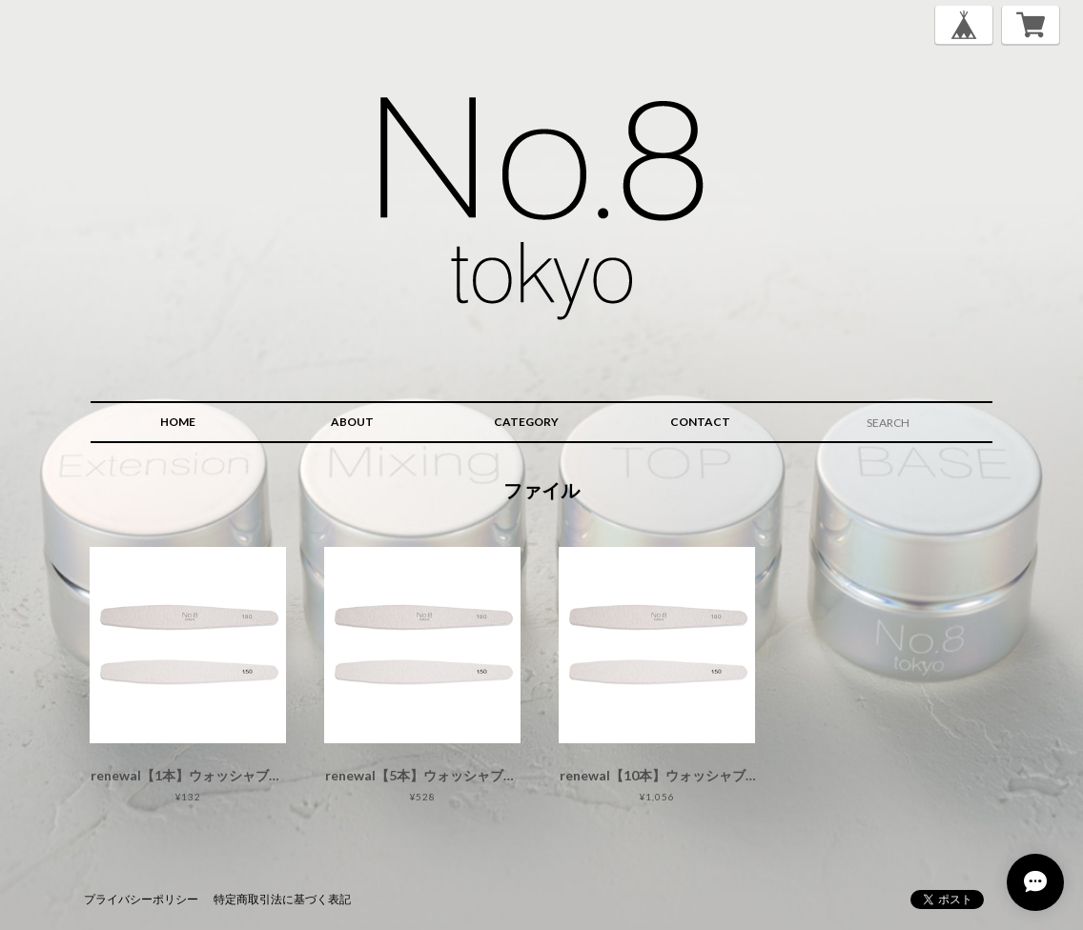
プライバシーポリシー (141, 899)
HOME (177, 421)
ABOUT (352, 421)
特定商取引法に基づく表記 (282, 899)
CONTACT (700, 421)
